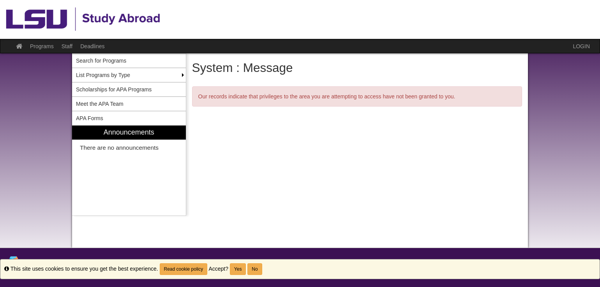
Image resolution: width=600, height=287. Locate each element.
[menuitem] (129, 170)
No (255, 269)
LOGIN (581, 46)
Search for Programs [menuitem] (101, 61)
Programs (42, 46)
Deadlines (92, 46)
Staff (67, 46)
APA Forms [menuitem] (89, 118)
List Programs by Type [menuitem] (103, 75)
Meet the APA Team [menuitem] (100, 104)
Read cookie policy (183, 269)
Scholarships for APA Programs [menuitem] (114, 89)
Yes (238, 269)
